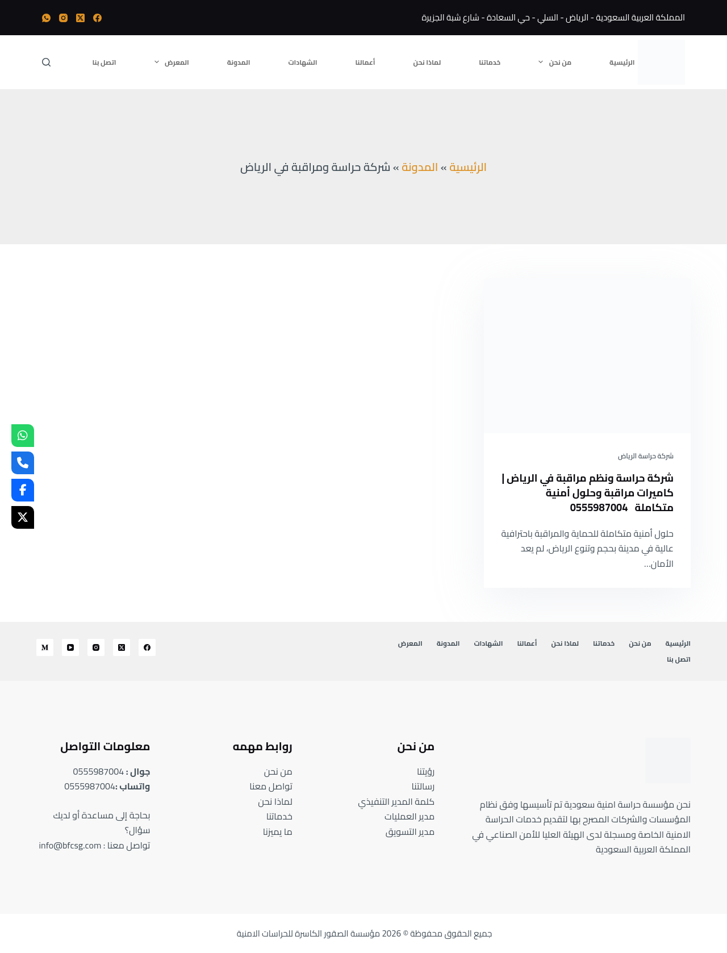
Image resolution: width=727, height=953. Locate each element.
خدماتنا (489, 62)
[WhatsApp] (46, 18)
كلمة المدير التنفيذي (396, 801)
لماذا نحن (427, 62)
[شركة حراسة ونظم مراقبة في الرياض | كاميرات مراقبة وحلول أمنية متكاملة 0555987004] (587, 355)
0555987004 (98, 771)
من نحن (552, 62)
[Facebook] (97, 18)
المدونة (238, 62)
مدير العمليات (409, 816)
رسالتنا (423, 786)
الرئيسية (621, 62)
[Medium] (44, 647)
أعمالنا (365, 62)
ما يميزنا (278, 831)
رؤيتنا (425, 771)
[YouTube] (70, 647)
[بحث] (46, 62)
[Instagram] (63, 18)
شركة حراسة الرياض (646, 455)
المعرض (169, 62)
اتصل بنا (104, 62)
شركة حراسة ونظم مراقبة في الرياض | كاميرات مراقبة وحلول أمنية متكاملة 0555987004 (597, 492)
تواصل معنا (271, 786)
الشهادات (303, 62)
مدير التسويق (410, 831)
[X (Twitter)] (80, 18)
